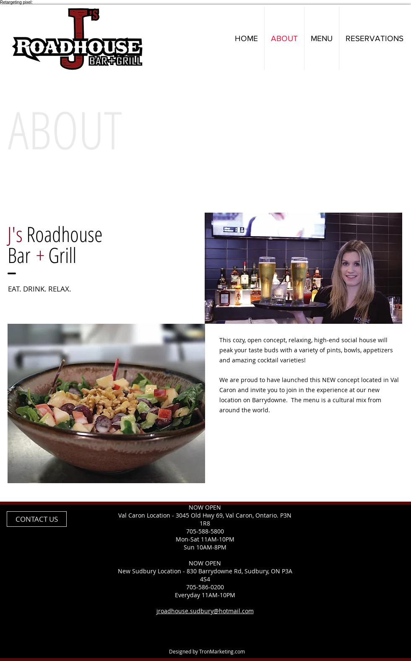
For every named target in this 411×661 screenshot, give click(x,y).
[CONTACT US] (37, 519)
